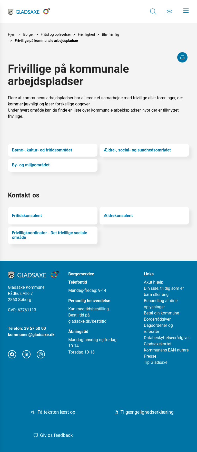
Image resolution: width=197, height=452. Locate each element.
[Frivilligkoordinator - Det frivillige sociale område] (52, 235)
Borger (28, 34)
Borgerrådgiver (157, 319)
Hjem (12, 34)
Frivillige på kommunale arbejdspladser (46, 41)
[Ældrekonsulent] (144, 215)
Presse (150, 356)
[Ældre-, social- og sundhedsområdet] (144, 150)
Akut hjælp (153, 282)
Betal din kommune (161, 313)
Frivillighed (86, 34)
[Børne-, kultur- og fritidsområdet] (52, 150)
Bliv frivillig (110, 34)
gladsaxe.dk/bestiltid (87, 321)
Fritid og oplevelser (56, 34)
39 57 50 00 (35, 328)
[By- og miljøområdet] (52, 165)
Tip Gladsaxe (156, 362)
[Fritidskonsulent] (52, 215)
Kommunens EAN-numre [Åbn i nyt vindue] (166, 350)
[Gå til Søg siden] (153, 11)
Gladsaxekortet (158, 343)
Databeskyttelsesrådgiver (167, 337)
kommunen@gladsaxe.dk (31, 334)
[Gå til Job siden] (169, 11)
